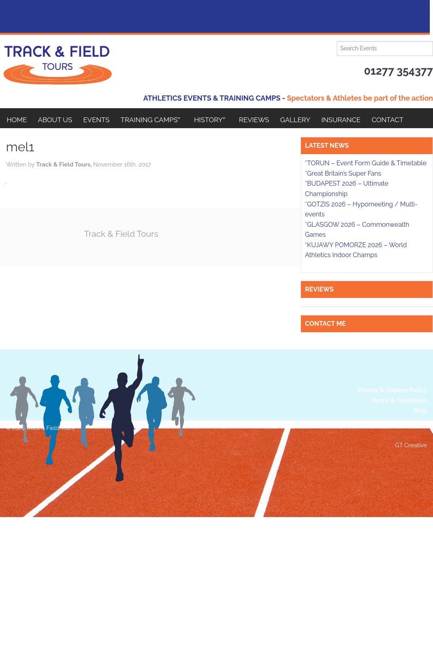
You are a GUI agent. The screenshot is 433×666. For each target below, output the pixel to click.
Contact (23, 138)
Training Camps (155, 118)
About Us (57, 118)
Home (17, 118)
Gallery (314, 118)
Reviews (270, 118)
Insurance (362, 118)
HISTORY (220, 118)
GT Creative (411, 594)
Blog (420, 559)
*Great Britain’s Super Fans (343, 322)
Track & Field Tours (169, 233)
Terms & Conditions (399, 549)
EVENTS (101, 118)
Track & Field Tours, (109, 164)
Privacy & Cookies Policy (392, 539)
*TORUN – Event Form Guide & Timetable (365, 312)
